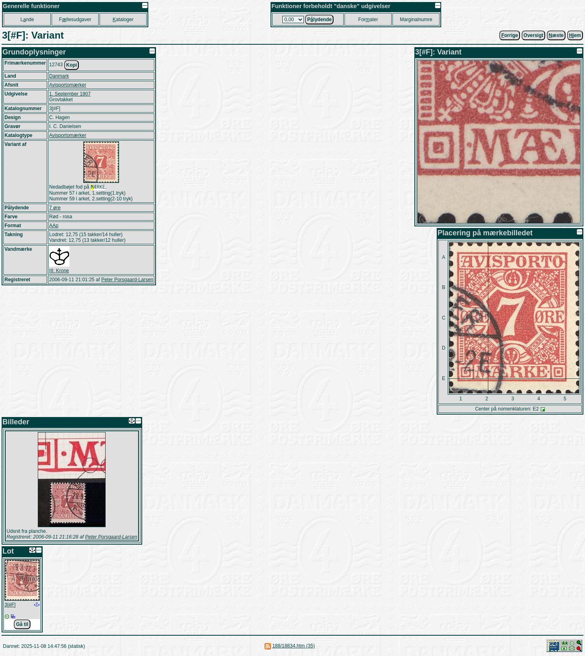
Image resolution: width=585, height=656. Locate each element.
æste (556, 35)
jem (575, 35)
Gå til (22, 624)
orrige (509, 35)
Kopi (71, 65)
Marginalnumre (416, 19)
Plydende (319, 19)
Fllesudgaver (75, 19)
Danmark (59, 76)
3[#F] (9, 605)
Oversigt (534, 35)
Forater (368, 19)
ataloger (123, 19)
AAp (53, 226)
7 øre (55, 208)
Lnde (27, 19)
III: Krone (59, 271)
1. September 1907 (70, 94)
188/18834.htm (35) (293, 646)
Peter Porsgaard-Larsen (127, 280)
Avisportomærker (67, 85)
